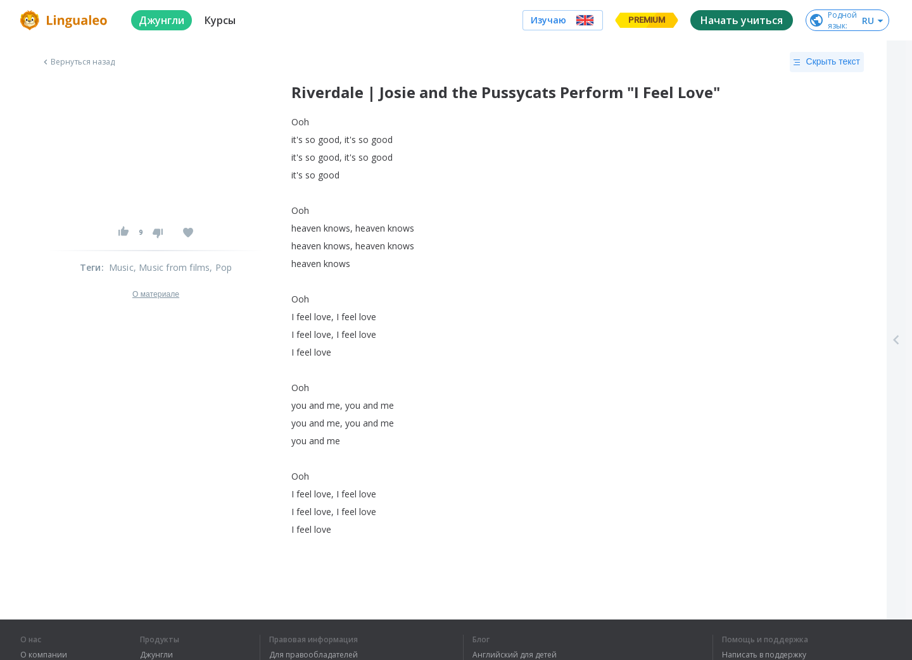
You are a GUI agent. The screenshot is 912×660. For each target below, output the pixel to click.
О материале (155, 294)
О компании (43, 655)
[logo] (65, 20)
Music (121, 267)
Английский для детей (514, 655)
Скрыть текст (827, 62)
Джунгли (156, 655)
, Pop (221, 267)
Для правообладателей (313, 655)
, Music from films (172, 267)
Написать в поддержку (764, 655)
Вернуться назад (78, 62)
